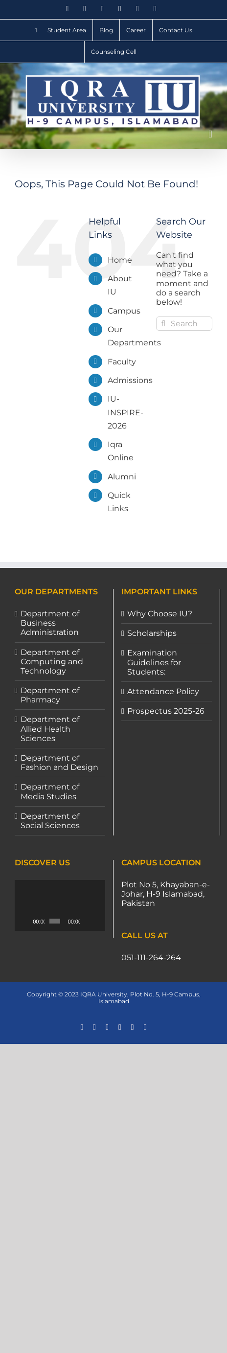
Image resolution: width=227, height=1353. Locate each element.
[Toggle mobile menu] (210, 134)
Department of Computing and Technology (52, 662)
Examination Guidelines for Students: (154, 662)
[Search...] (184, 323)
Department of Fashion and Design (59, 762)
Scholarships (152, 633)
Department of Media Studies (50, 791)
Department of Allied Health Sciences (50, 729)
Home (120, 260)
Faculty (122, 361)
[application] (62, 905)
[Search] (163, 323)
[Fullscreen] (101, 921)
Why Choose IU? (159, 613)
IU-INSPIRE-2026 (125, 412)
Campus (124, 311)
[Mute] (89, 921)
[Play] (27, 921)
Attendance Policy (163, 691)
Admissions (130, 380)
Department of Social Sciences (50, 821)
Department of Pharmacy (50, 695)
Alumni (122, 476)
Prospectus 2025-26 (165, 711)
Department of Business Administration (50, 623)
